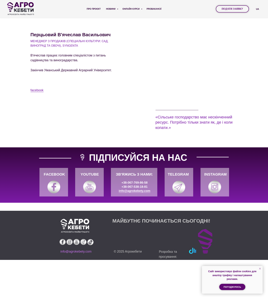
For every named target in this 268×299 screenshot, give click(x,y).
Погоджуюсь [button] (232, 287)
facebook (162, 109)
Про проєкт (94, 9)
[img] (54, 226)
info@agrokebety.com (134, 230)
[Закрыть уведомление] (260, 268)
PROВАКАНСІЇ (154, 9)
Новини (111, 9)
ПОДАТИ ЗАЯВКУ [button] (232, 9)
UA (257, 9)
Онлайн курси (131, 9)
